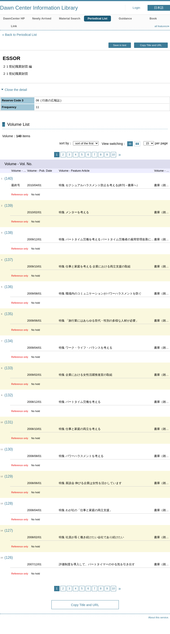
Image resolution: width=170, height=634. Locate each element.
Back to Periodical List (21, 34)
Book (153, 18)
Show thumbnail (137, 143)
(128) (8, 503)
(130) (8, 449)
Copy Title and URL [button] (151, 45)
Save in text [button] (119, 45)
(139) (8, 205)
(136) (8, 287)
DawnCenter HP (14, 18)
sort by (64, 143)
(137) (8, 260)
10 (113, 154)
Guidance (125, 18)
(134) (8, 341)
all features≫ (162, 26)
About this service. (158, 617)
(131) (8, 422)
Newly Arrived (41, 18)
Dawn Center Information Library (39, 8)
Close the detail (16, 90)
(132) (8, 395)
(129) (8, 476)
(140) (8, 178)
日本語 (158, 7)
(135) (8, 314)
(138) (8, 233)
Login (136, 7)
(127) (8, 530)
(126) (8, 557)
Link (14, 26)
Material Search (69, 18)
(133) (8, 368)
